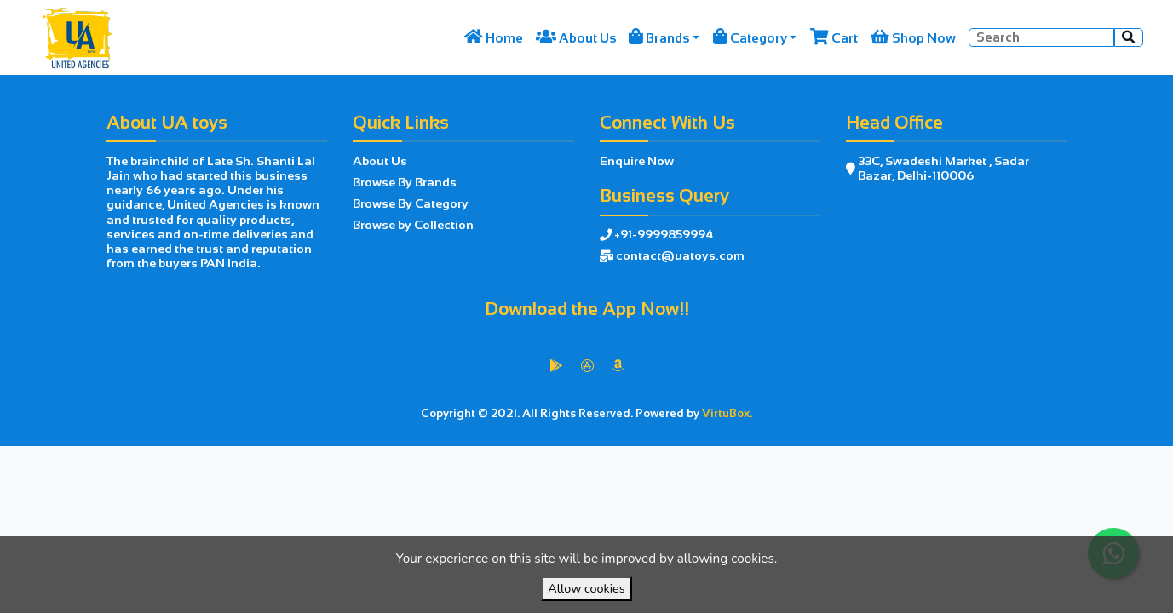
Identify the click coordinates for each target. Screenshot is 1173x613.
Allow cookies (586, 588)
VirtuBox (624, 463)
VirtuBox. (727, 413)
